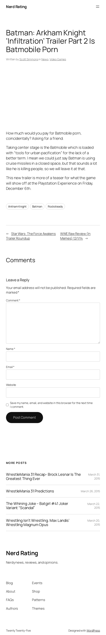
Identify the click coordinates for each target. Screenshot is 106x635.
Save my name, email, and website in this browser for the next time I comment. (51, 405)
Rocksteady (55, 206)
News (44, 59)
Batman (37, 206)
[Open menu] (97, 6)
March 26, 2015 (90, 491)
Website (11, 385)
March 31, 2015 (94, 476)
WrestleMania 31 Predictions (30, 491)
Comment (13, 300)
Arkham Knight (17, 206)
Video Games (58, 59)
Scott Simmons (28, 59)
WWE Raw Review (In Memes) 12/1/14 (75, 235)
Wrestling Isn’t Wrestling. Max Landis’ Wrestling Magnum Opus (37, 522)
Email (10, 367)
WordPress (93, 630)
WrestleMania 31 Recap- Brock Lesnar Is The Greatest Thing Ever (43, 476)
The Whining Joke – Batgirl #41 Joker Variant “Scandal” (37, 505)
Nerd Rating (16, 6)
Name (10, 349)
